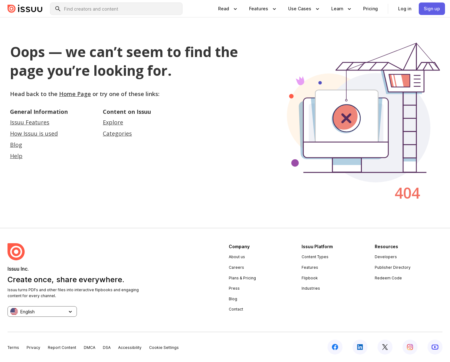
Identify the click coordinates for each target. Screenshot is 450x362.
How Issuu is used (34, 133)
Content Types (315, 256)
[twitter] (385, 347)
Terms (13, 347)
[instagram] (410, 347)
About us (237, 256)
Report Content (62, 347)
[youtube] (435, 347)
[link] (370, 8)
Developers (386, 256)
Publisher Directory (393, 267)
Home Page (75, 94)
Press (234, 288)
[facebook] (335, 347)
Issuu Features (29, 122)
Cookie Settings (164, 347)
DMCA (89, 347)
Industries (311, 288)
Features (310, 267)
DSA (107, 347)
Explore (113, 122)
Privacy (33, 347)
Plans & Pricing (242, 278)
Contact (236, 309)
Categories (117, 133)
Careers (236, 267)
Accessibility (130, 347)
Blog (16, 144)
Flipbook (310, 278)
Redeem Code (388, 278)
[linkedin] (360, 347)
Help (16, 156)
